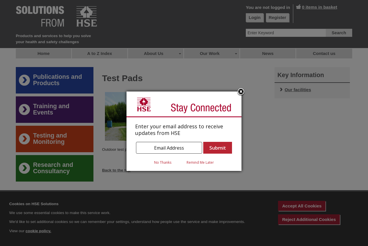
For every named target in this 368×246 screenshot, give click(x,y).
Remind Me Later (200, 162)
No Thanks (162, 162)
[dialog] (183, 131)
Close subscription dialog (241, 92)
